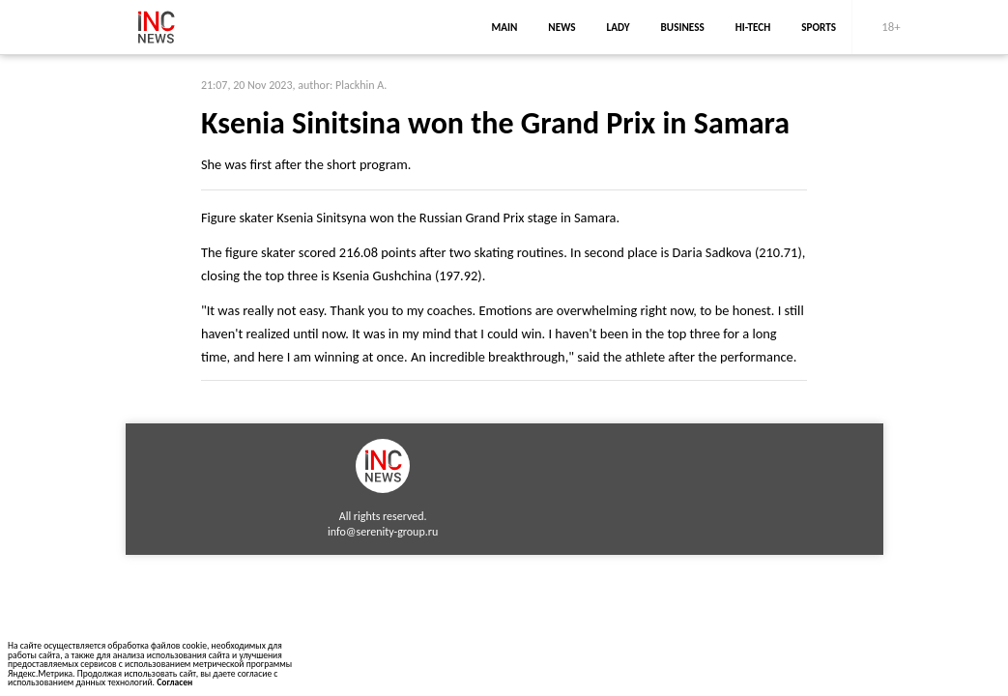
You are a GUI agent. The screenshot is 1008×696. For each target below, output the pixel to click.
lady (618, 27)
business (683, 27)
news (561, 27)
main (504, 27)
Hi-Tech (752, 27)
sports (818, 27)
